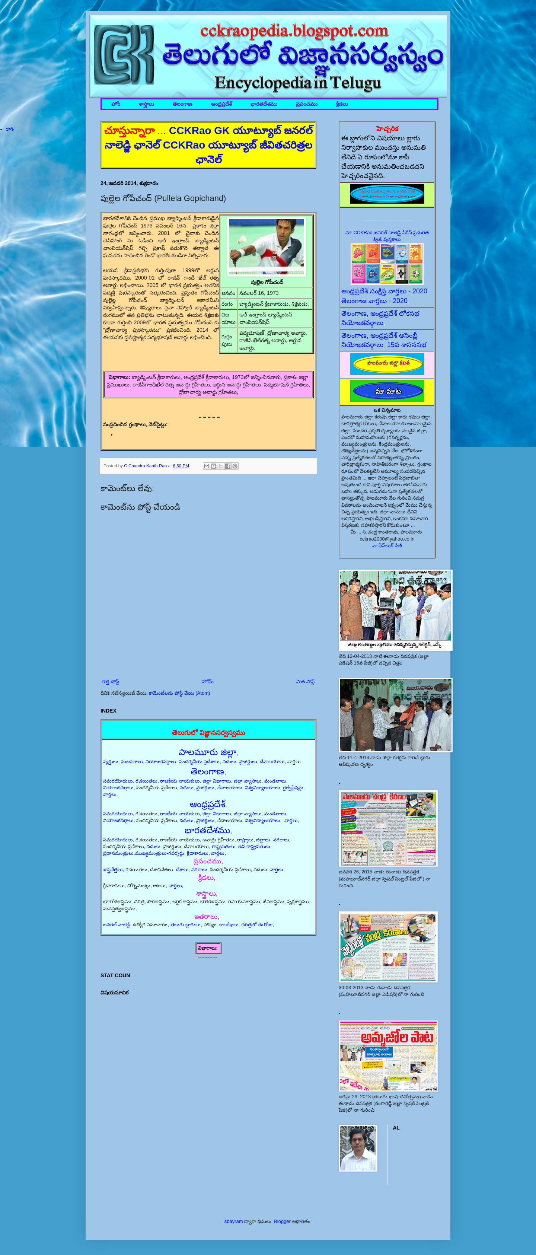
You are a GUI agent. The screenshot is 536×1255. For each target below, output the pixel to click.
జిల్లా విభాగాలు (216, 781)
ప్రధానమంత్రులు (118, 853)
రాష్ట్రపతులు (224, 846)
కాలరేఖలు (229, 924)
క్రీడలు (342, 104)
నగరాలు (281, 839)
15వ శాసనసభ (407, 344)
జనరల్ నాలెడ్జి (116, 924)
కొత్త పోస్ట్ (110, 681)
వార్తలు (110, 794)
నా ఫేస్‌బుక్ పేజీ (387, 545)
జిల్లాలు (263, 839)
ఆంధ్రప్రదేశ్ (221, 104)
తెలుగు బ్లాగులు (185, 924)
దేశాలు (182, 869)
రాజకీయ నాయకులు (180, 781)
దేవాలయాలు (272, 761)
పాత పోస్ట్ (305, 681)
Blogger (282, 1221)
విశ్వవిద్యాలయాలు (262, 787)
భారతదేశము (264, 104)
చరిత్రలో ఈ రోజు (256, 924)
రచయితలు (146, 781)
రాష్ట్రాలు (245, 839)
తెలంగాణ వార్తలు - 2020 (374, 301)
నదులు (229, 761)
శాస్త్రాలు (146, 104)
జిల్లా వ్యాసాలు (248, 781)
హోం (115, 104)
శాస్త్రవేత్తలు (113, 869)
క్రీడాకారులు (197, 853)
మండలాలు (132, 761)
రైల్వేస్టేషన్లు (293, 787)
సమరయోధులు (118, 781)
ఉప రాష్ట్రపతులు (254, 846)
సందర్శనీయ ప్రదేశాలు (199, 761)
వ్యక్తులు (110, 761)
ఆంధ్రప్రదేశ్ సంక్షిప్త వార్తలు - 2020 (384, 291)
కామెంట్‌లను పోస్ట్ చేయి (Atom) (179, 693)
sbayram (233, 1221)
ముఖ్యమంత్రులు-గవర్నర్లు (159, 853)
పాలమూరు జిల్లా (207, 752)
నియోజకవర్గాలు (161, 761)
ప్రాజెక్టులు (248, 761)
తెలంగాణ (182, 104)
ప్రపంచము (307, 104)
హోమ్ (208, 681)
